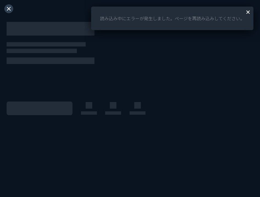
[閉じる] (8, 8)
